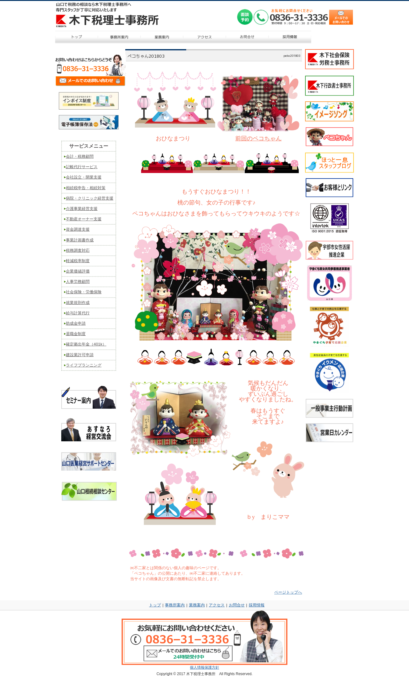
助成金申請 (76, 323)
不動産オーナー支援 (83, 219)
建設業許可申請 (80, 354)
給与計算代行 (78, 313)
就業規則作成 (78, 302)
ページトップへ (288, 592)
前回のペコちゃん (258, 138)
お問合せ (237, 605)
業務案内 (197, 605)
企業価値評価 (78, 271)
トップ (155, 605)
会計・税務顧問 (80, 156)
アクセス (217, 605)
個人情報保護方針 (204, 667)
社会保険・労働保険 (83, 292)
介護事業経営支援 (82, 208)
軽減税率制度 (78, 260)
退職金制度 (76, 333)
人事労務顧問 (78, 281)
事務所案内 (175, 605)
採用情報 (257, 605)
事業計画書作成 (80, 240)
